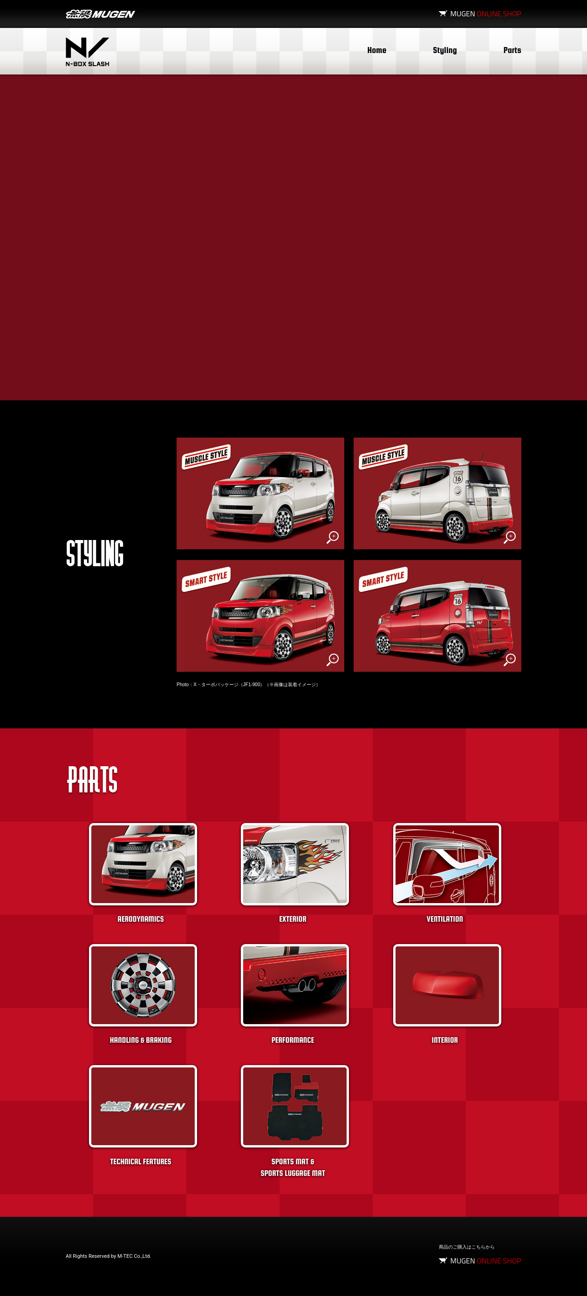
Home (377, 50)
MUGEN (485, 13)
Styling (445, 50)
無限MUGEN (101, 14)
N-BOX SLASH (87, 51)
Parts (512, 50)
